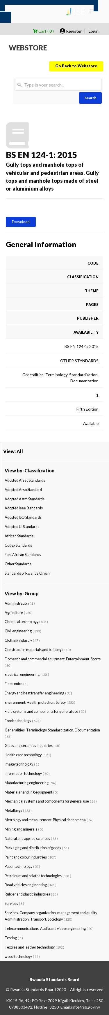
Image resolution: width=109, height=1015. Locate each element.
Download (21, 221)
